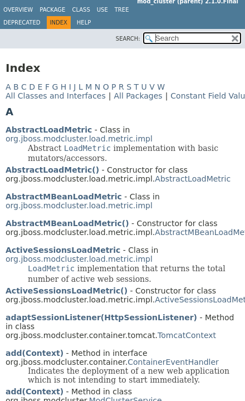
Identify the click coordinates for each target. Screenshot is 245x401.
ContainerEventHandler (173, 362)
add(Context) (34, 353)
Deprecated (22, 22)
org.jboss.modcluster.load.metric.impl (79, 138)
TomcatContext (187, 335)
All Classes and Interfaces (56, 95)
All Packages (138, 95)
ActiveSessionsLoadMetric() (67, 290)
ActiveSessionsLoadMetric (63, 250)
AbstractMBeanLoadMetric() (67, 223)
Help (84, 22)
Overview (18, 10)
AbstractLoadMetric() (52, 169)
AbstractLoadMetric (49, 129)
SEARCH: (128, 39)
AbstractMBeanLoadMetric (64, 196)
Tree (122, 10)
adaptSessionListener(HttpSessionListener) (101, 317)
